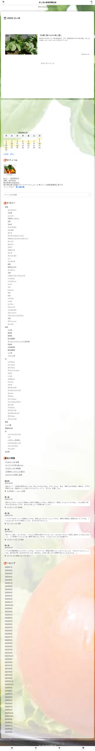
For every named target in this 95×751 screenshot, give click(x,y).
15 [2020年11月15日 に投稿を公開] (40, 143)
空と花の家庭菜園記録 (47, 2)
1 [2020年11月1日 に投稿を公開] (39, 139)
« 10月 (6, 154)
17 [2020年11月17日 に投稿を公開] (12, 146)
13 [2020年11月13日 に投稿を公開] (28, 143)
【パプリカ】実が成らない (14, 465)
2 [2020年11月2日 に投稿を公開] (6, 141)
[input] (47, 195)
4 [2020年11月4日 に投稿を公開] (17, 141)
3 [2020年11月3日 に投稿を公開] (11, 141)
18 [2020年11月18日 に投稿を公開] (17, 146)
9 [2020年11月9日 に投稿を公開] (6, 143)
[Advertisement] (47, 25)
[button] (89, 195)
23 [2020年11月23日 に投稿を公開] (6, 148)
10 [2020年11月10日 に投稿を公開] (12, 143)
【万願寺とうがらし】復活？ (15, 471)
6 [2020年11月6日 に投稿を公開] (28, 141)
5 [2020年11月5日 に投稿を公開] (22, 141)
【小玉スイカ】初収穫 (13, 468)
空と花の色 (20, 187)
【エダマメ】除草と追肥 (13, 475)
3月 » (12, 154)
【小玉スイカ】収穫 (12, 462)
